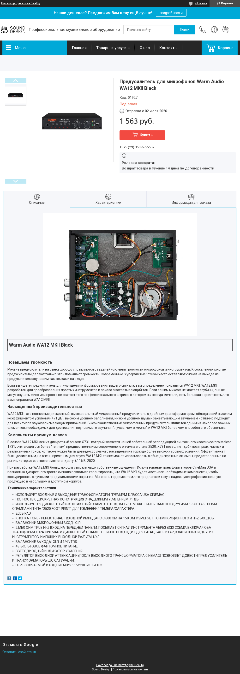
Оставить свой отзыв (19, 652)
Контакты (168, 48)
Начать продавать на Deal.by (20, 3)
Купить (146, 135)
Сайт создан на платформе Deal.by (120, 665)
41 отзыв (201, 3)
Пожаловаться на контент (130, 669)
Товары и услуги (111, 48)
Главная (79, 48)
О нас (145, 48)
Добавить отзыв (225, 30)
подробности (171, 13)
